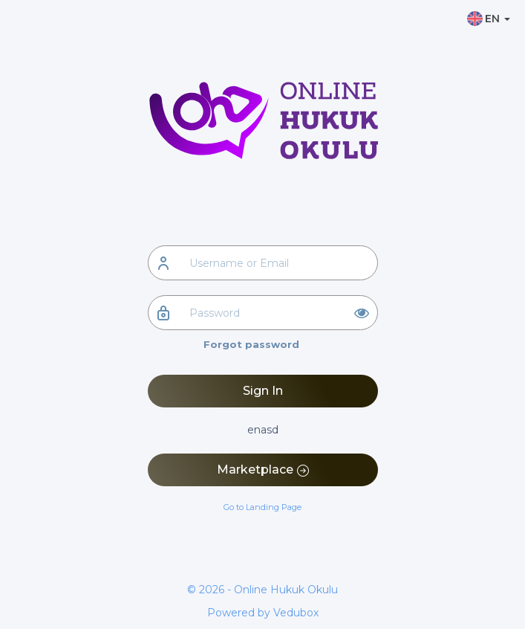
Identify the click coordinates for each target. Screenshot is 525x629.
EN (488, 18)
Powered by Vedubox (263, 612)
